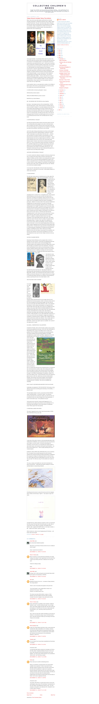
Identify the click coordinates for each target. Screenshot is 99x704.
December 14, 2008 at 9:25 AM (38, 551)
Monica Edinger (33, 625)
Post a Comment (30, 693)
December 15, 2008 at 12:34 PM (38, 656)
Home (41, 694)
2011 (59, 51)
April (60, 102)
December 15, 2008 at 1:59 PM (38, 677)
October (61, 91)
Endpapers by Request (63, 87)
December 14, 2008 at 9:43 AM (38, 568)
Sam (31, 579)
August (60, 95)
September (61, 93)
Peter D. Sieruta (33, 554)
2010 (59, 53)
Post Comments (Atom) (36, 697)
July (60, 97)
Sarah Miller (32, 541)
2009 (59, 55)
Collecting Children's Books (49, 7)
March (60, 104)
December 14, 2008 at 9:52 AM (38, 576)
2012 (59, 50)
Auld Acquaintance (63, 65)
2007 (59, 109)
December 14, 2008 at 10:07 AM (38, 622)
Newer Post (29, 694)
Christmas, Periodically (63, 70)
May (60, 100)
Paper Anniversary (62, 60)
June (60, 98)
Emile (31, 659)
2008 (59, 57)
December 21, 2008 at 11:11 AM (38, 690)
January (61, 107)
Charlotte (31, 639)
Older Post (53, 694)
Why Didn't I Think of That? (64, 79)
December (61, 58)
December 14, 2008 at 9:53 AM (38, 598)
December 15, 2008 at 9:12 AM (38, 644)
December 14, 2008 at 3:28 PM (38, 636)
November (61, 90)
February (61, 105)
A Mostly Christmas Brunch (64, 71)
